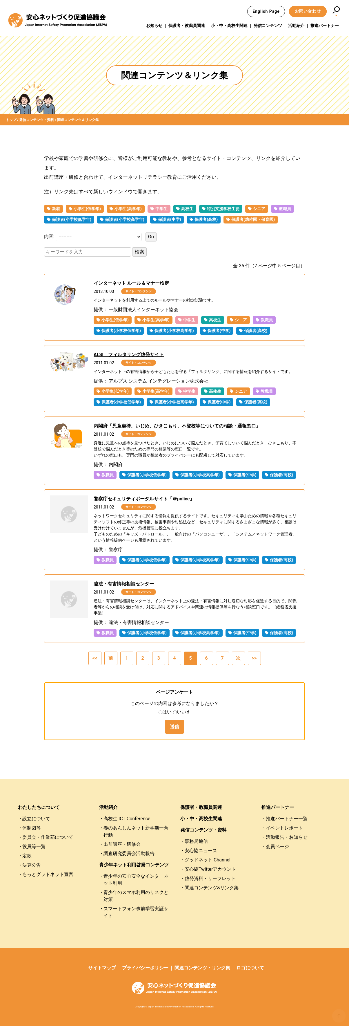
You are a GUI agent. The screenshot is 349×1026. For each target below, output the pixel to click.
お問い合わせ (308, 11)
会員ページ (277, 846)
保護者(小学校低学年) (71, 219)
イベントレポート (284, 828)
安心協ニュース (201, 850)
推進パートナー (324, 26)
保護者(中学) (169, 219)
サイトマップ (102, 968)
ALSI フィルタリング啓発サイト (129, 354)
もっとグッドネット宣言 (47, 874)
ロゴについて (250, 968)
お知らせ (154, 26)
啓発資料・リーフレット (210, 878)
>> (254, 658)
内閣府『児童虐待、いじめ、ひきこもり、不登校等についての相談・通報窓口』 (177, 426)
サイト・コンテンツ (139, 291)
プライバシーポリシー (145, 968)
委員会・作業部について (47, 837)
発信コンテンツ (268, 26)
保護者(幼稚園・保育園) (253, 219)
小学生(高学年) (128, 208)
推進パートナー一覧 (287, 818)
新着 (56, 208)
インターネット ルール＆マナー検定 (131, 283)
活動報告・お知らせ (287, 837)
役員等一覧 (34, 846)
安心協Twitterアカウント (210, 869)
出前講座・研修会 (122, 844)
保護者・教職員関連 (186, 26)
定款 (27, 856)
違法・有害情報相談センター (124, 584)
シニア (259, 208)
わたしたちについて (39, 807)
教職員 (285, 208)
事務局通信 (196, 841)
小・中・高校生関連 (229, 26)
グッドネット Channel (207, 860)
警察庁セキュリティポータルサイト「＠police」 (144, 499)
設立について (36, 818)
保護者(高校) (206, 219)
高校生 (187, 208)
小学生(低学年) (87, 208)
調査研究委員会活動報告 (128, 853)
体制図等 (31, 828)
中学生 (161, 208)
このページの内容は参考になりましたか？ (174, 703)
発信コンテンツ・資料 (203, 830)
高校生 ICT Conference (126, 818)
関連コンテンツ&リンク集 (212, 887)
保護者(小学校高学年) (124, 219)
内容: (50, 236)
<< (94, 658)
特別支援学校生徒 (223, 208)
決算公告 (31, 865)
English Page (266, 11)
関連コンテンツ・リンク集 (202, 968)
